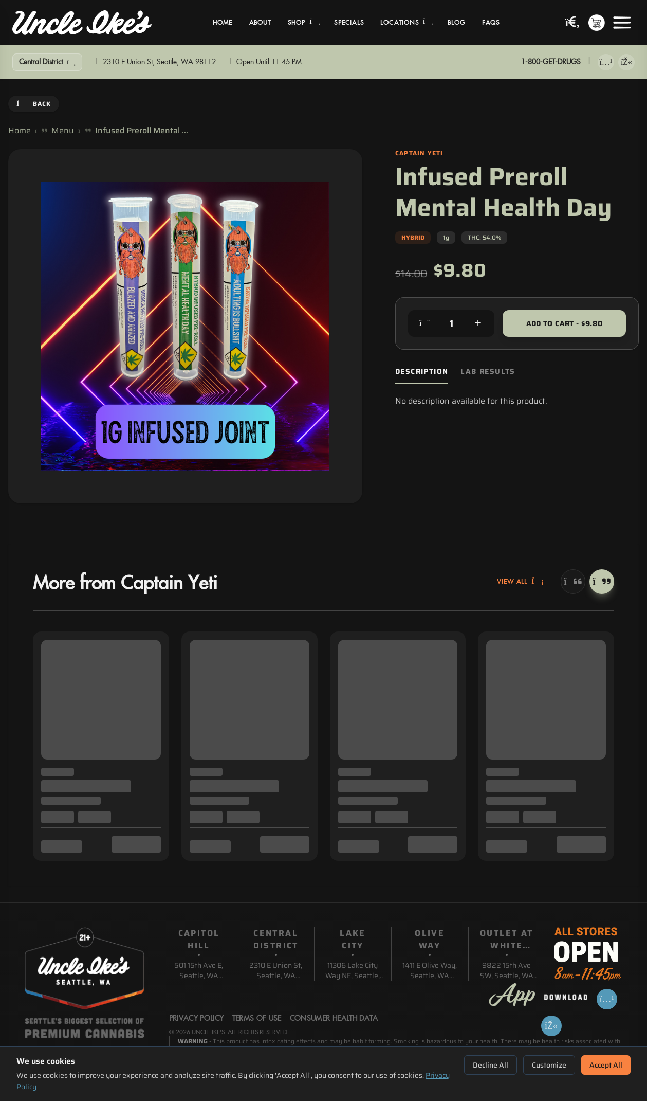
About (260, 22)
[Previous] (573, 581)
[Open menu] (622, 22)
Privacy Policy (196, 1019)
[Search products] (572, 23)
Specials (349, 22)
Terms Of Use (257, 1019)
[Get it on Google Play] (626, 62)
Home (223, 22)
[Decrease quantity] (424, 323)
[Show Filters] (47, 62)
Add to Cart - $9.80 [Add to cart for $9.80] (564, 323)
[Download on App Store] (606, 62)
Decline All (490, 1065)
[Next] (601, 581)
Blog (457, 22)
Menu (62, 130)
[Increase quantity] (478, 323)
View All (520, 581)
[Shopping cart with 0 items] (596, 22)
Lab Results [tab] (487, 371)
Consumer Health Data (334, 1019)
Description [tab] (421, 371)
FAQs (491, 22)
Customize (549, 1065)
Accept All (605, 1065)
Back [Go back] (33, 104)
